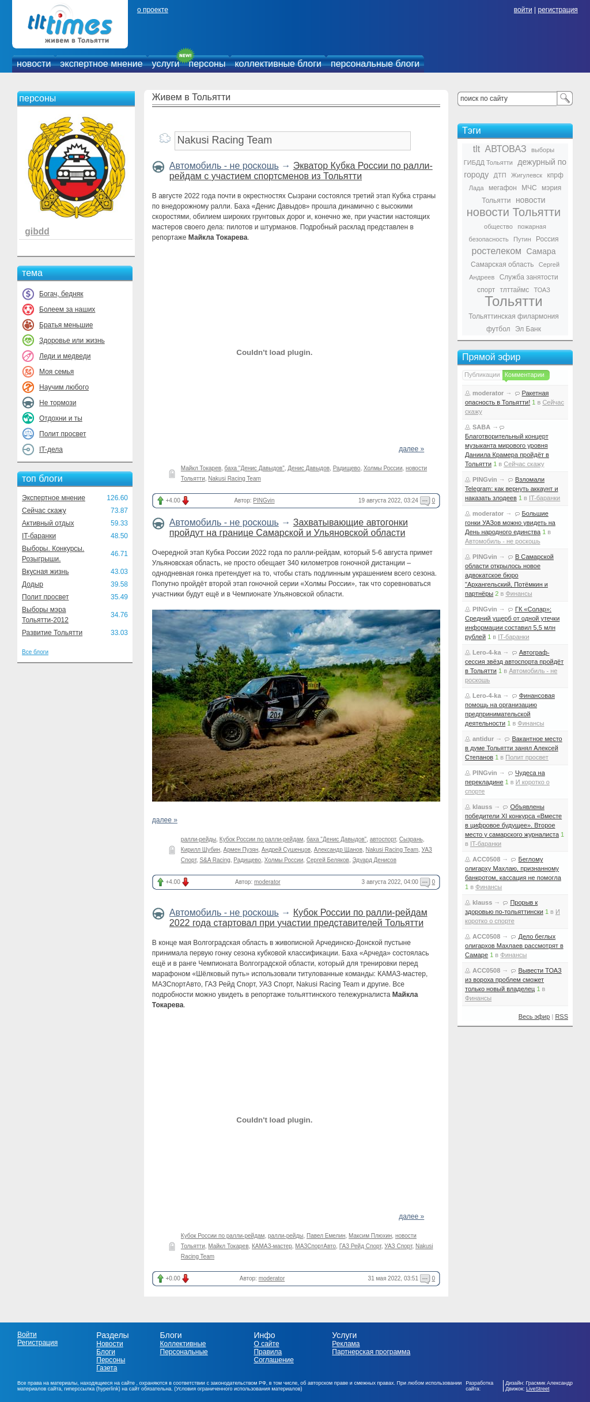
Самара (540, 251)
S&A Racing (214, 860)
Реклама (346, 1344)
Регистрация (37, 1343)
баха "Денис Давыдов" (255, 468)
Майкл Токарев (201, 468)
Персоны (110, 1360)
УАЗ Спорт (398, 1246)
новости (34, 64)
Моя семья (56, 372)
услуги (166, 64)
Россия (547, 239)
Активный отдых (48, 523)
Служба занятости (529, 277)
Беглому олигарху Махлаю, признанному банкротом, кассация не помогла (513, 868)
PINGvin (263, 500)
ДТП (500, 175)
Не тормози (57, 403)
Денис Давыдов (309, 468)
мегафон (503, 188)
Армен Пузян (241, 850)
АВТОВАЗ (506, 149)
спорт (486, 290)
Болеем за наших (67, 309)
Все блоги (35, 652)
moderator (267, 882)
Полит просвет (62, 434)
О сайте (266, 1344)
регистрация (557, 10)
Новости (109, 1344)
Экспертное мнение (53, 498)
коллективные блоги (278, 64)
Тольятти (514, 301)
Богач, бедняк (61, 294)
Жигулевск (526, 175)
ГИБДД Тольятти (488, 162)
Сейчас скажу (44, 511)
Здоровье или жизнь (72, 341)
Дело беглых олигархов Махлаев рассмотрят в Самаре (514, 945)
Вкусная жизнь (45, 572)
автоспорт (383, 839)
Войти (27, 1335)
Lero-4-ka (486, 652)
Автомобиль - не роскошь (224, 166)
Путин (522, 239)
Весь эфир (534, 1016)
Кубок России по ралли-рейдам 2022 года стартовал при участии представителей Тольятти (298, 918)
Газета (106, 1368)
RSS (561, 1016)
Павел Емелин (326, 1236)
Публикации (482, 374)
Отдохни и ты (60, 418)
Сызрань (411, 839)
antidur (483, 738)
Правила (268, 1352)
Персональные (184, 1352)
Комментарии (524, 374)
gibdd (37, 231)
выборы (542, 149)
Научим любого (64, 387)
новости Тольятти (514, 212)
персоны (207, 64)
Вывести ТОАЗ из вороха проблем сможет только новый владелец (513, 979)
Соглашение (273, 1360)
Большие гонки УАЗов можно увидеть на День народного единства (510, 522)
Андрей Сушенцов (286, 850)
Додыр (32, 584)
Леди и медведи (64, 356)
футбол (498, 329)
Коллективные (183, 1344)
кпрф (555, 175)
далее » (411, 449)
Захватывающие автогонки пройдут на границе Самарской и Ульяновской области (288, 527)
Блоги (105, 1352)
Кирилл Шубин (200, 850)
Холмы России (383, 468)
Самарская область (502, 264)
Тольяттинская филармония (513, 316)
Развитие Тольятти (52, 633)
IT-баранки (39, 536)
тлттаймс (514, 290)
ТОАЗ (542, 289)
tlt (476, 149)
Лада (476, 187)
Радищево (347, 468)
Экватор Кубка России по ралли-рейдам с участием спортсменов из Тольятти (301, 171)
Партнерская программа (371, 1352)
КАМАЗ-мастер (272, 1246)
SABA (481, 427)
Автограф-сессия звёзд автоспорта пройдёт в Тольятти (514, 661)
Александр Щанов (338, 850)
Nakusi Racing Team (234, 478)
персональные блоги (375, 64)
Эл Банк (528, 329)
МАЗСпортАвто (315, 1246)
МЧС (529, 188)
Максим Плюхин (370, 1236)
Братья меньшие (66, 325)
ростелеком (496, 251)
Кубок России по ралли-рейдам (262, 839)
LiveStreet (538, 1389)
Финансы (518, 593)
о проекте (152, 10)
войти (523, 10)
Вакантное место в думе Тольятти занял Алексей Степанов (513, 748)
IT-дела (51, 449)
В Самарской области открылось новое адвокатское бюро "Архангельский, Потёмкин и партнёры (509, 575)
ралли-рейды (198, 839)
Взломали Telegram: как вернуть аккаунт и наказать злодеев (511, 488)
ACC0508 (486, 859)
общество (498, 226)
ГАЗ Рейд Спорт (360, 1246)
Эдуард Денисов (374, 860)
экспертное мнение (101, 64)
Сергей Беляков (328, 860)
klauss (482, 806)
